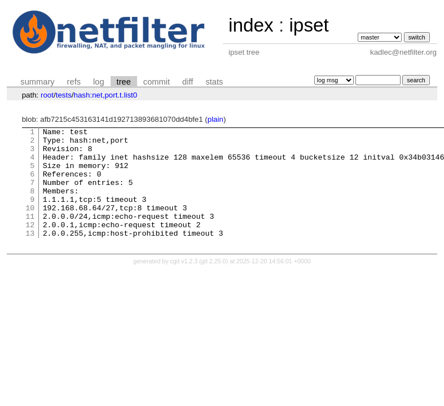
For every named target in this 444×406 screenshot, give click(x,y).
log (98, 81)
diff (187, 81)
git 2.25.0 (213, 283)
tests (64, 95)
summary (37, 81)
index (251, 25)
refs (74, 81)
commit (156, 81)
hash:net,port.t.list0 (106, 95)
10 (29, 224)
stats (214, 81)
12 (29, 245)
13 (29, 255)
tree (124, 81)
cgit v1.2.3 (184, 283)
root (47, 95)
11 (29, 235)
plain (215, 119)
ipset (308, 25)
